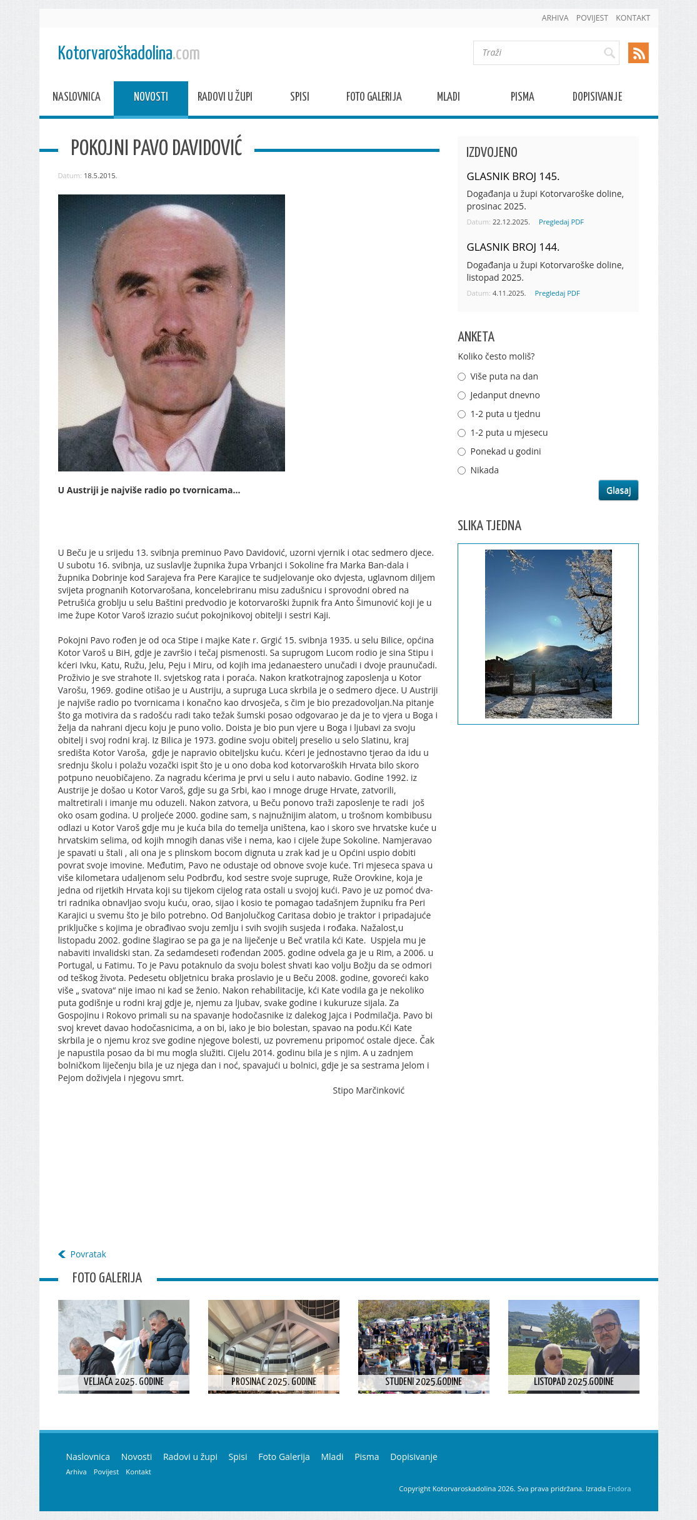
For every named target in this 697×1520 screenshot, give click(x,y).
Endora (619, 1488)
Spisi (299, 99)
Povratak (88, 1254)
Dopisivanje (597, 99)
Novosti (151, 99)
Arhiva (555, 18)
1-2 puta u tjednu (505, 414)
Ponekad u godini (505, 451)
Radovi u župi (225, 99)
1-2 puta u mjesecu (509, 432)
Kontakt (633, 18)
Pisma (522, 99)
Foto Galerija (374, 99)
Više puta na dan (504, 376)
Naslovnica (77, 99)
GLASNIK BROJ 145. (512, 176)
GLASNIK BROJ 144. (512, 246)
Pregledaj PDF (561, 221)
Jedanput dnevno (504, 395)
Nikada (484, 470)
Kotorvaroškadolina (129, 54)
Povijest (592, 18)
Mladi (448, 99)
